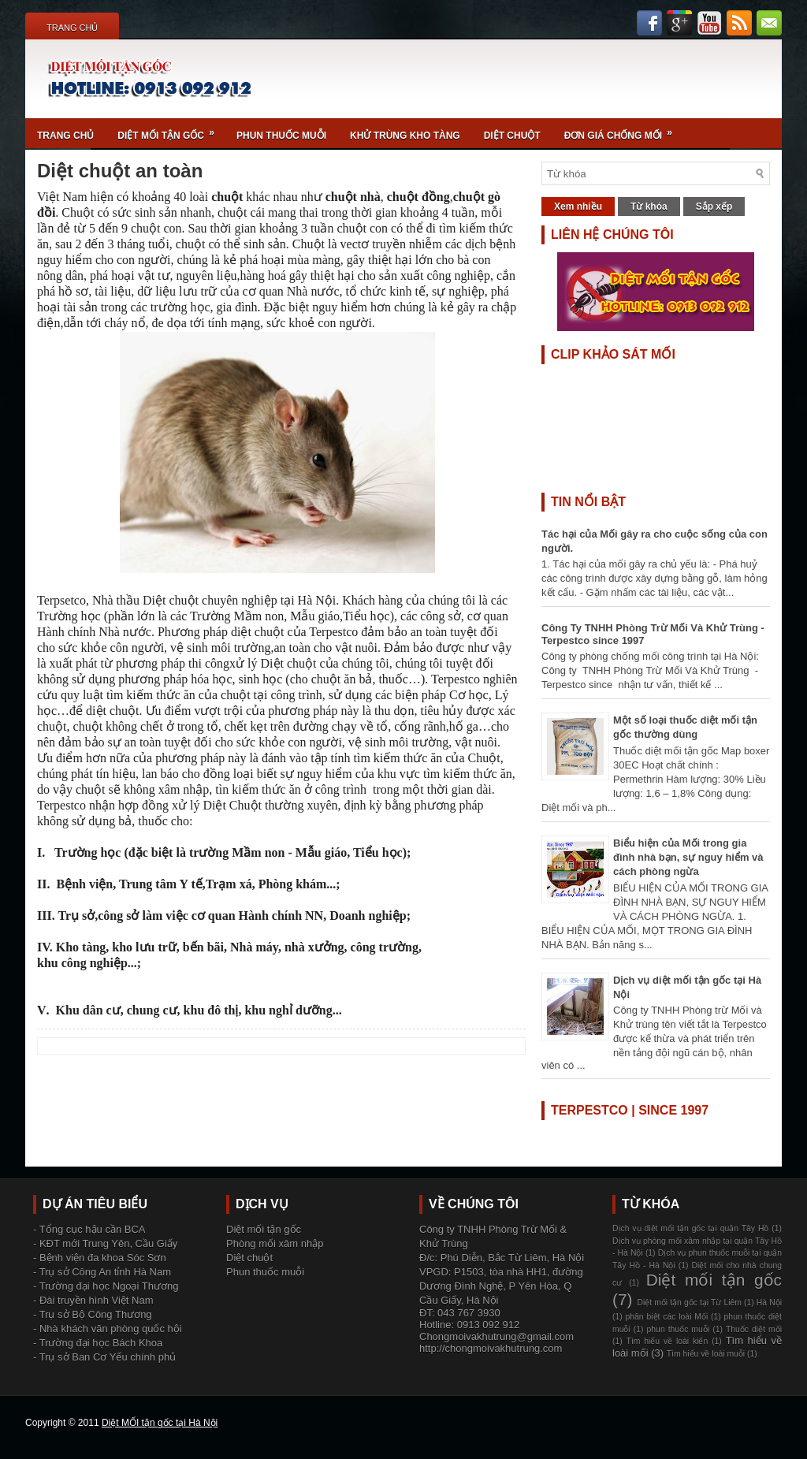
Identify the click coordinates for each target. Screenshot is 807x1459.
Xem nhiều (578, 206)
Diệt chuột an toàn (120, 171)
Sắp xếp (714, 206)
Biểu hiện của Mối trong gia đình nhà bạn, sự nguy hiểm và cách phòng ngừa (688, 857)
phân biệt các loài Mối (667, 1316)
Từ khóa (649, 206)
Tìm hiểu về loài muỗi (706, 1353)
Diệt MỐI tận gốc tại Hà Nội (160, 1422)
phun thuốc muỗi (678, 1329)
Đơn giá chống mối (623, 129)
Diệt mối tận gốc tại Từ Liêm (689, 1302)
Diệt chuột (512, 135)
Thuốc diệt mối (754, 1329)
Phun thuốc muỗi (281, 135)
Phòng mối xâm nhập (274, 1243)
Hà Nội (769, 1302)
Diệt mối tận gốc (171, 129)
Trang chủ (72, 27)
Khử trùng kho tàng (405, 135)
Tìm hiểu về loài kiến (667, 1341)
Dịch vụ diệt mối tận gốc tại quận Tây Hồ (690, 1228)
